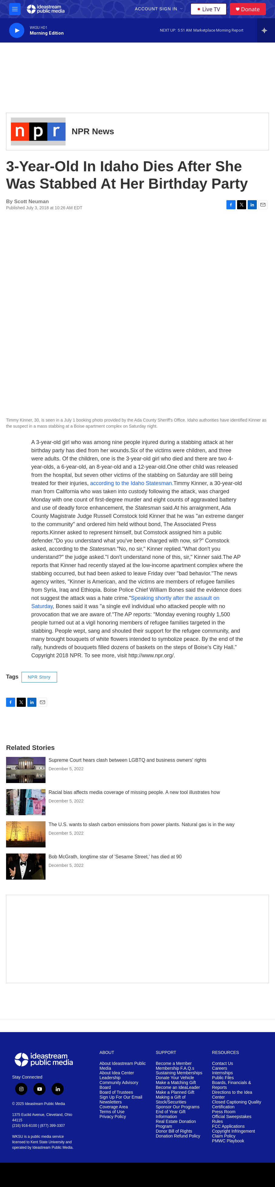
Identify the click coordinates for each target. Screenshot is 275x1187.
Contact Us (222, 1063)
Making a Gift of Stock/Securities (171, 1099)
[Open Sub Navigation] (181, 9)
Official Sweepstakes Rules (232, 1119)
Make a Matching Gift (176, 1082)
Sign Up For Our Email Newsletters (121, 1099)
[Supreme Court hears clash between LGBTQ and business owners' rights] (26, 770)
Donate (250, 9)
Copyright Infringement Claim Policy (233, 1133)
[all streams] (266, 30)
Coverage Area (114, 1107)
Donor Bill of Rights (174, 1131)
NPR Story (39, 677)
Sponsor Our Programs (177, 1107)
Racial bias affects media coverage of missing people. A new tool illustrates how (134, 792)
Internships (222, 1073)
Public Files (223, 1078)
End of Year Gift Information (170, 1114)
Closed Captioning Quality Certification (236, 1104)
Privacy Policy (113, 1116)
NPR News (93, 131)
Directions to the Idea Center (232, 1095)
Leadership (110, 1078)
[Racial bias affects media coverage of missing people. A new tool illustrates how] (26, 802)
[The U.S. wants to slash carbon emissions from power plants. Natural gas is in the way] (26, 834)
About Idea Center (117, 1073)
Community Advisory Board (119, 1085)
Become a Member (174, 1063)
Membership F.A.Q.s (175, 1068)
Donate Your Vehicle (175, 1078)
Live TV (208, 9)
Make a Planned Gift (175, 1092)
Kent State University (48, 1142)
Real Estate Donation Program (176, 1124)
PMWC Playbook (228, 1141)
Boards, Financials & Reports (231, 1085)
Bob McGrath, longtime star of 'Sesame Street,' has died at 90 (115, 856)
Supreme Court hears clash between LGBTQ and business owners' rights (127, 760)
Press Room (224, 1112)
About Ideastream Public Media (123, 1066)
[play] (17, 30)
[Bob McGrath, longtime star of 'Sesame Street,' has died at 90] (26, 866)
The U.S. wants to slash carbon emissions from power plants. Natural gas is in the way (142, 824)
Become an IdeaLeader (178, 1087)
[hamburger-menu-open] (15, 9)
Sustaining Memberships (179, 1073)
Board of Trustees (116, 1092)
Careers (219, 1068)
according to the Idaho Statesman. (131, 483)
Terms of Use (112, 1112)
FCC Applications (228, 1126)
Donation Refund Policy (178, 1136)
